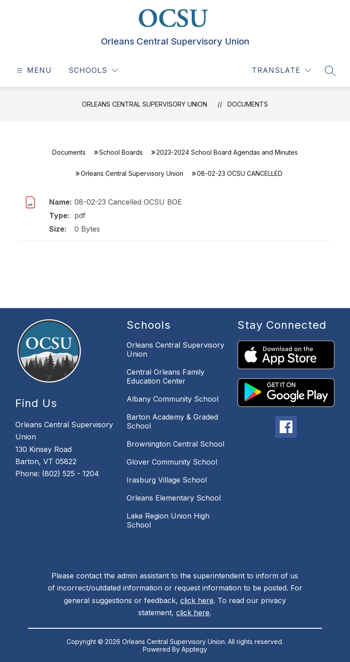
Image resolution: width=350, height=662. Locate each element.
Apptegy (194, 649)
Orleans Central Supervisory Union (144, 104)
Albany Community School (172, 398)
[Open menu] (33, 70)
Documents (247, 104)
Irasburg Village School (167, 479)
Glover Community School (172, 461)
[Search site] (330, 70)
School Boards (121, 152)
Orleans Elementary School (174, 497)
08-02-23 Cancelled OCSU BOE (128, 201)
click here (197, 600)
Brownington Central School (175, 443)
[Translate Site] (281, 70)
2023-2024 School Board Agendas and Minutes (227, 152)
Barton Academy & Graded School (172, 421)
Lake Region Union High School (168, 520)
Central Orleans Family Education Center (166, 376)
